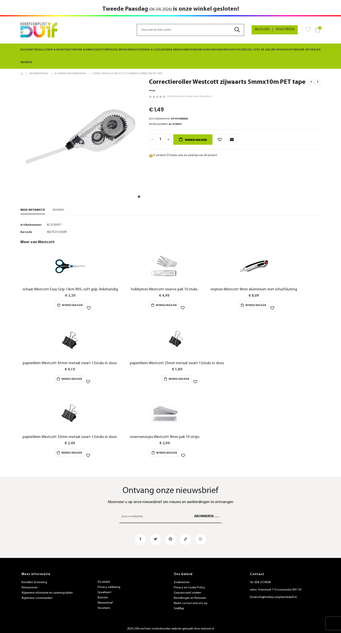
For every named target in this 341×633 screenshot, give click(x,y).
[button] (139, 197)
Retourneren (30, 586)
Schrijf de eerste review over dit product (185, 97)
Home (21, 73)
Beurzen (103, 596)
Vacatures (104, 606)
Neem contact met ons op (191, 601)
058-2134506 (262, 580)
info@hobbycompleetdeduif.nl (277, 595)
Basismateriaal (39, 73)
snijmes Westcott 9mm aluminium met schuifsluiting (254, 290)
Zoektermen (182, 580)
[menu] (170, 56)
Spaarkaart (104, 590)
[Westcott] (152, 90)
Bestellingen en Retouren (190, 596)
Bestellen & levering (34, 580)
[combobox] (190, 30)
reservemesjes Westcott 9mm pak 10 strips (164, 436)
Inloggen (262, 29)
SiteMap (179, 606)
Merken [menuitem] (25, 62)
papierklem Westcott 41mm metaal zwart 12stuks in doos (70, 363)
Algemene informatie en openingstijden (47, 591)
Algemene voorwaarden (37, 596)
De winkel (104, 580)
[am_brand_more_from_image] (70, 268)
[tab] (32, 210)
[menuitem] (32, 50)
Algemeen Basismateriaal (70, 73)
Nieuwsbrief (105, 601)
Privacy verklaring (109, 585)
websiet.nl (207, 627)
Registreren (285, 29)
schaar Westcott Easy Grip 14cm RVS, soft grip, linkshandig (70, 290)
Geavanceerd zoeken (187, 591)
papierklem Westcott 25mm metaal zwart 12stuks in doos (177, 363)
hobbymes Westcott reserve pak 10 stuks (164, 290)
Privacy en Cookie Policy (189, 586)
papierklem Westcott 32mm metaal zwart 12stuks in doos (70, 436)
